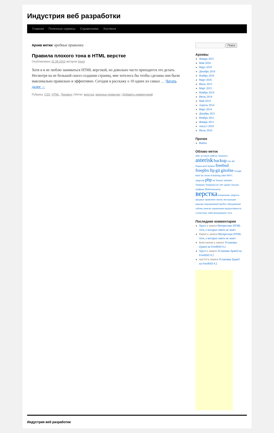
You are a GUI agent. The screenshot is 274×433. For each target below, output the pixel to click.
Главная (38, 28)
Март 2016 (205, 79)
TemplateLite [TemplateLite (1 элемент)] (212, 184)
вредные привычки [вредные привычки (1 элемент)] (205, 199)
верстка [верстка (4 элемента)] (206, 193)
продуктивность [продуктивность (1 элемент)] (233, 208)
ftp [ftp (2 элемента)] (212, 170)
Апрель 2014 (206, 105)
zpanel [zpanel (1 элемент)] (227, 184)
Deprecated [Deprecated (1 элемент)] (201, 166)
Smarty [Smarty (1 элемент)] (219, 180)
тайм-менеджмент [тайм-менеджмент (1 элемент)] (217, 213)
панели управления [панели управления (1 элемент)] (213, 208)
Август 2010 (206, 126)
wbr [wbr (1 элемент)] (221, 184)
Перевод (66, 94)
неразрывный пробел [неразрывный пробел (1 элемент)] (215, 204)
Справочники (89, 28)
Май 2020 (205, 63)
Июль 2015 (205, 84)
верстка (89, 94)
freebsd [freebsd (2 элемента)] (222, 165)
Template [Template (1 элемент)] (200, 184)
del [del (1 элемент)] (233, 161)
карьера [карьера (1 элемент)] (199, 204)
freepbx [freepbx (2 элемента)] (202, 170)
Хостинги (109, 28)
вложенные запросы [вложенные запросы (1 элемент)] (228, 195)
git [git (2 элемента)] (217, 170)
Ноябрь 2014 (206, 92)
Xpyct (81, 61)
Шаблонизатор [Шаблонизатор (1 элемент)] (212, 189)
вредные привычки (108, 94)
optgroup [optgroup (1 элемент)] (199, 180)
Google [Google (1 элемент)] (237, 171)
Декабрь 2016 (207, 71)
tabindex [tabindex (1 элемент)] (228, 180)
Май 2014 (205, 101)
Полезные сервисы (61, 28)
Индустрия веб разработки (74, 16)
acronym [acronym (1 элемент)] (205, 155)
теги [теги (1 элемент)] (229, 213)
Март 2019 (205, 67)
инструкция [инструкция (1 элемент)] (230, 199)
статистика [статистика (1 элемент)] (201, 213)
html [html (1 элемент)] (197, 175)
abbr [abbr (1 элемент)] (197, 155)
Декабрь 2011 (207, 113)
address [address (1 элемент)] (213, 155)
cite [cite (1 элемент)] (229, 161)
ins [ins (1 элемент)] (202, 175)
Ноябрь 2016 (206, 75)
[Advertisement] (214, 340)
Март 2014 (205, 109)
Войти (203, 143)
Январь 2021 (206, 58)
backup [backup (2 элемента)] (220, 160)
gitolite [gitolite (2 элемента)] (227, 170)
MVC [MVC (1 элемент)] (230, 175)
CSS (47, 94)
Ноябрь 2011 (206, 117)
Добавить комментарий (137, 94)
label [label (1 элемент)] (223, 175)
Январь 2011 (206, 122)
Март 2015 (205, 88)
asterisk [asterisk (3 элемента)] (204, 160)
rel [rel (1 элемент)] (214, 180)
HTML (55, 94)
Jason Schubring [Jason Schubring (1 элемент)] (212, 175)
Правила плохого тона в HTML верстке (79, 55)
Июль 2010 (205, 130)
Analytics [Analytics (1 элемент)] (223, 155)
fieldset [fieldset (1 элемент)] (211, 166)
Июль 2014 (205, 96)
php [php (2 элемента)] (208, 179)
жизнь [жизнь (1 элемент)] (219, 199)
